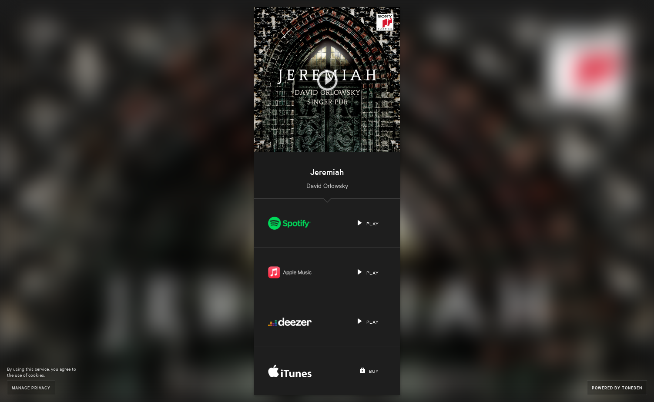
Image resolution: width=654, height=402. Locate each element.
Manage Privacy (31, 387)
